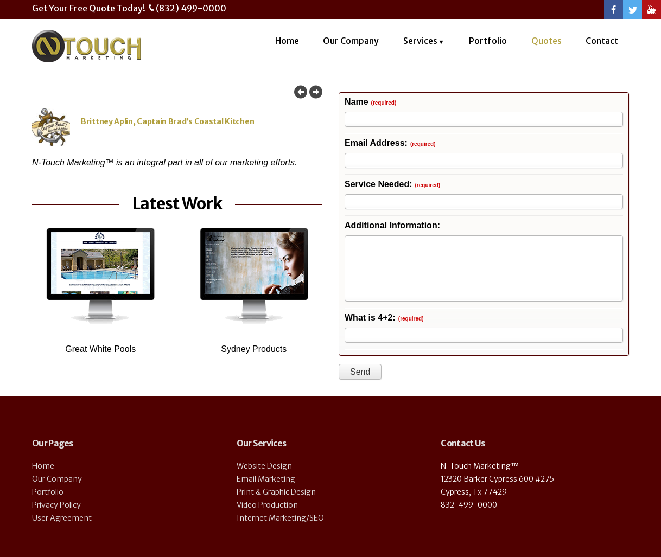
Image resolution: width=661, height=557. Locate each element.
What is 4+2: (384, 318)
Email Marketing (266, 479)
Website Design (264, 466)
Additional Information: (392, 226)
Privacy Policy (56, 505)
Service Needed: (392, 185)
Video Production (267, 505)
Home (287, 40)
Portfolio (488, 40)
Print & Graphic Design (276, 492)
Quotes (546, 40)
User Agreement (62, 518)
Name (370, 102)
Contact (602, 40)
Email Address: (390, 143)
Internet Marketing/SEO (280, 518)
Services (420, 40)
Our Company (351, 40)
